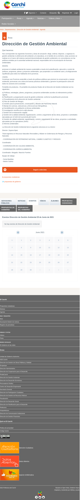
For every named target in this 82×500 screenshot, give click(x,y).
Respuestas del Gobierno (24, 209)
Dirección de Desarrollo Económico (11, 380)
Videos (2, 335)
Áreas (20, 18)
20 (68, 255)
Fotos (2, 338)
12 (58, 247)
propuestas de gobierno (11, 182)
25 (49, 262)
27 (68, 262)
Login (76, 13)
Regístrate (65, 13)
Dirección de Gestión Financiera (10, 416)
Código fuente (4, 431)
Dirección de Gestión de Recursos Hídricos (13, 395)
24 (40, 262)
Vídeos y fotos (55, 18)
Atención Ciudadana (16, 448)
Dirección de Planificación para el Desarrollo (13, 404)
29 (21, 270)
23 (31, 262)
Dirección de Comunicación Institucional (12, 413)
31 (12, 240)
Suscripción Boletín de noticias (9, 322)
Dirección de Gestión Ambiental (28, 29)
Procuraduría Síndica (6, 383)
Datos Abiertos (14, 461)
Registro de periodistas (7, 325)
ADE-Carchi (3, 359)
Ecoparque (3, 365)
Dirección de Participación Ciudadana (11, 392)
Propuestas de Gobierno (8, 209)
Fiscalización (4, 398)
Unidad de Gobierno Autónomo (9, 356)
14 (12, 255)
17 (40, 255)
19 (58, 255)
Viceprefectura (4, 410)
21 (12, 262)
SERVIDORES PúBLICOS (6, 202)
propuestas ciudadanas (11, 177)
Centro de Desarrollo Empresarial (10, 386)
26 (58, 262)
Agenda (30, 18)
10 (40, 247)
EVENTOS (32, 201)
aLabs (77, 490)
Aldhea (72, 490)
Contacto (43, 13)
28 (12, 270)
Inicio (2, 29)
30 (31, 270)
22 (21, 262)
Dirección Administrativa (7, 368)
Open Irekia (65, 488)
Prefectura (3, 407)
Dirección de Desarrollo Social (9, 401)
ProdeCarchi (4, 374)
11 (49, 247)
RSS (1, 319)
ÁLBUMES (55, 201)
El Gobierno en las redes (7, 345)
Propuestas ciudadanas (67, 202)
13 (68, 247)
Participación (7, 18)
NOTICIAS (21, 201)
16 (31, 255)
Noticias (41, 18)
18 (49, 255)
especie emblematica (17, 475)
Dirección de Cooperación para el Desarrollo (14, 371)
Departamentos (10, 29)
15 (21, 255)
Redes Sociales (9, 24)
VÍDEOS (43, 201)
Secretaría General (6, 389)
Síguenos (33, 13)
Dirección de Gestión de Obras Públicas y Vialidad (15, 362)
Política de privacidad (6, 428)
